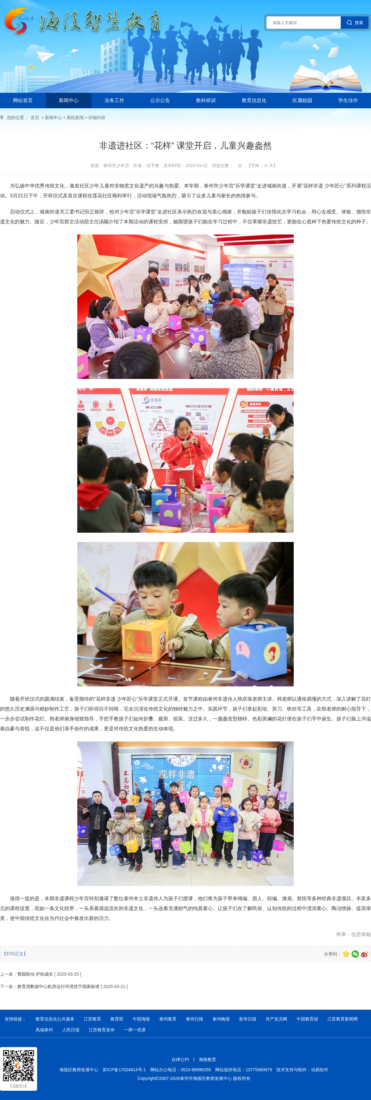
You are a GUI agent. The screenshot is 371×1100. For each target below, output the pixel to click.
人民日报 (70, 1029)
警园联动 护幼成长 (35, 974)
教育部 (116, 1018)
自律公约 (180, 1059)
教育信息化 (254, 100)
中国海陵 (141, 1018)
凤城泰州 (44, 1029)
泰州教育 (168, 1018)
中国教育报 (307, 1018)
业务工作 (114, 100)
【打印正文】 (15, 953)
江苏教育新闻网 (342, 1018)
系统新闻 (75, 117)
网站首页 (23, 100)
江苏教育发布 (102, 1029)
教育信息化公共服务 (55, 1018)
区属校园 (302, 100)
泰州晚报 (221, 1018)
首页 (35, 117)
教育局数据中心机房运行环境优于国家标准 (58, 986)
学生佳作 (348, 100)
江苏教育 (92, 1018)
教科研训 (206, 100)
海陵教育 (207, 1059)
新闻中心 (69, 100)
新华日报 (247, 1018)
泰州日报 (194, 1018)
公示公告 (160, 100)
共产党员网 (276, 1018)
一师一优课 (135, 1029)
